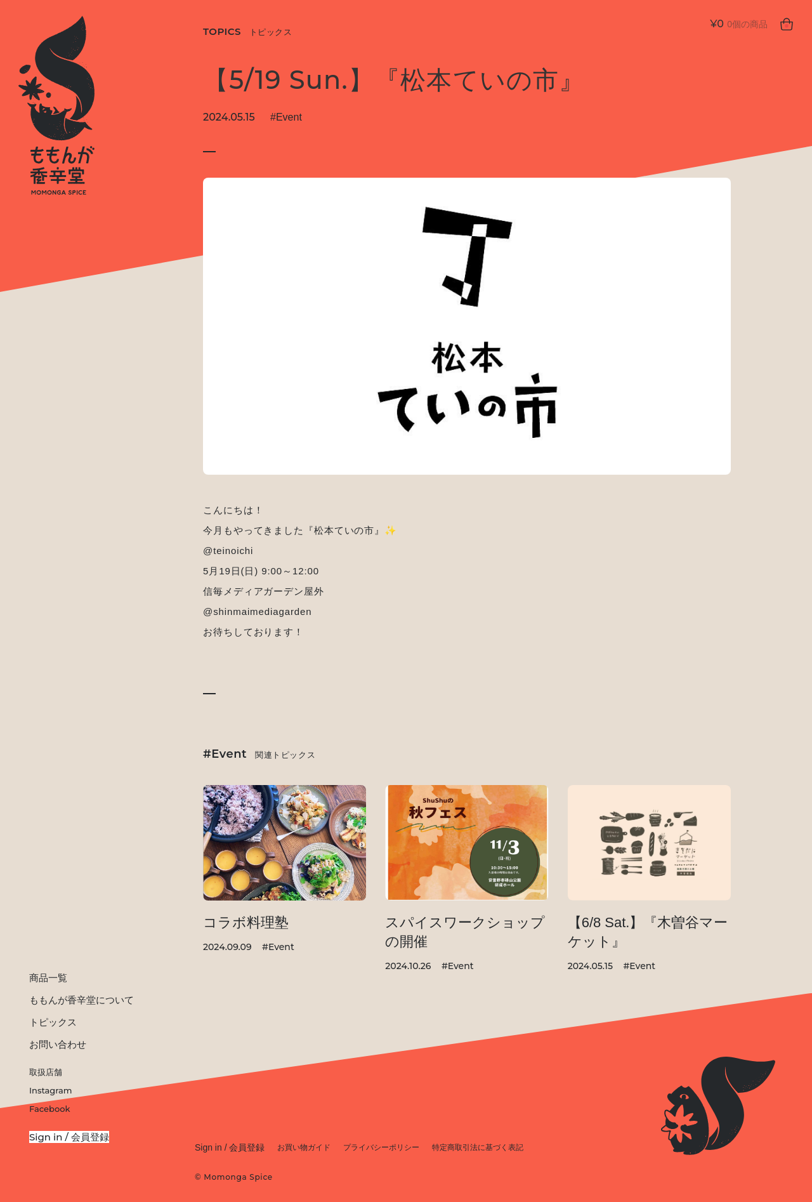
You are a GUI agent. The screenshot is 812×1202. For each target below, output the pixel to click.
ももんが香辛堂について (81, 999)
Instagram (50, 1090)
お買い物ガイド (304, 1147)
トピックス (53, 1022)
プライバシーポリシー (381, 1147)
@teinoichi (228, 550)
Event (289, 117)
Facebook (49, 1109)
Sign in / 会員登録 (69, 1137)
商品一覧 (48, 977)
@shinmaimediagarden (257, 611)
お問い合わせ (57, 1044)
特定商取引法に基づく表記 (477, 1147)
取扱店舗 (45, 1072)
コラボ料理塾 (246, 922)
